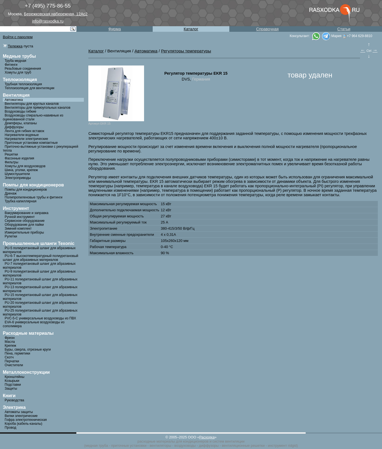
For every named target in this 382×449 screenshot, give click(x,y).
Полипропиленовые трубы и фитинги (33, 197)
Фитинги (11, 65)
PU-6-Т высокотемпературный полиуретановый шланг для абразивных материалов (40, 258)
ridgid (292, 445)
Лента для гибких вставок (24, 131)
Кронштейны (15, 377)
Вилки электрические (21, 416)
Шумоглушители (17, 174)
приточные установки (129, 445)
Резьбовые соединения (23, 69)
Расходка (207, 437)
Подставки (13, 385)
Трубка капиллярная (21, 201)
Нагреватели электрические (26, 139)
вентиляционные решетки (243, 445)
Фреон (10, 338)
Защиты (11, 388)
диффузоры (209, 445)
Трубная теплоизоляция (23, 84)
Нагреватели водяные (22, 135)
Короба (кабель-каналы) (23, 424)
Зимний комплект (18, 228)
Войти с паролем (18, 37)
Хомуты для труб (18, 72)
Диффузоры (14, 127)
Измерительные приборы (24, 232)
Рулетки (11, 236)
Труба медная (15, 61)
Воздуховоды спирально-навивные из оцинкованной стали (33, 117)
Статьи (344, 29)
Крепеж (10, 346)
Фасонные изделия (19, 158)
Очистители (14, 365)
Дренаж (11, 193)
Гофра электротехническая (26, 420)
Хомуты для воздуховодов (25, 166)
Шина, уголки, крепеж (21, 170)
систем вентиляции (229, 441)
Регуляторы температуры (186, 50)
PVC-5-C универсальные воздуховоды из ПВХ (40, 318)
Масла (10, 342)
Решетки (11, 154)
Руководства (14, 400)
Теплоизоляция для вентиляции (29, 88)
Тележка (15, 46)
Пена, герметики (17, 353)
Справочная (267, 29)
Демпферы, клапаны (21, 123)
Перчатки (12, 361)
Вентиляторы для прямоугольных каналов (37, 108)
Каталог (191, 29)
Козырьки (12, 381)
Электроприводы (18, 178)
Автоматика (14, 100)
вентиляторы (160, 445)
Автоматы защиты (19, 412)
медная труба (96, 445)
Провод (10, 427)
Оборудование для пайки (24, 225)
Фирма (114, 29)
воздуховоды (185, 445)
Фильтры (11, 162)
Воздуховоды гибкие (21, 111)
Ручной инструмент (20, 217)
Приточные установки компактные (31, 143)
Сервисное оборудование (25, 221)
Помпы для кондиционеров (26, 189)
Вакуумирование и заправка (26, 213)
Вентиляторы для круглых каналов (32, 104)
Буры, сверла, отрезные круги (28, 349)
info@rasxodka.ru (48, 21)
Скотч (9, 357)
